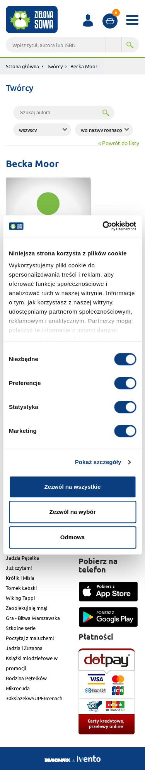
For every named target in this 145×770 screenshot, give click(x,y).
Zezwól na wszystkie (72, 486)
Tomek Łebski (21, 587)
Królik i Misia (20, 577)
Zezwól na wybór (72, 511)
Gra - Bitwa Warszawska (33, 618)
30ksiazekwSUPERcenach (34, 698)
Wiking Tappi (20, 597)
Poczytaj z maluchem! (30, 638)
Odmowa (72, 537)
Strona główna (22, 66)
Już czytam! (19, 567)
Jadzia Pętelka (22, 557)
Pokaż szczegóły (98, 462)
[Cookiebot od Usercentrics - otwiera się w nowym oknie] (103, 226)
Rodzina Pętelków (26, 678)
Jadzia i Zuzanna (24, 648)
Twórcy (55, 66)
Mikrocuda (18, 688)
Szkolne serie (21, 628)
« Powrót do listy (118, 142)
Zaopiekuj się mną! (27, 608)
